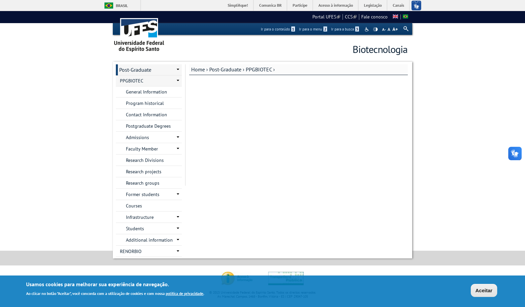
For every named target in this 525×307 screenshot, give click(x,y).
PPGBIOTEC (259, 69)
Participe (300, 5)
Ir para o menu (313, 29)
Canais (398, 5)
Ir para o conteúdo (278, 29)
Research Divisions (145, 160)
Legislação (373, 5)
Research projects (143, 172)
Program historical (145, 103)
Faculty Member (142, 149)
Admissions (137, 137)
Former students (142, 194)
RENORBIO (131, 251)
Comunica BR (270, 5)
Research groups (142, 183)
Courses (134, 206)
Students (135, 229)
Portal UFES (326, 17)
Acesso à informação (335, 5)
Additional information (149, 240)
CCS (351, 17)
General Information (146, 92)
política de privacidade (184, 294)
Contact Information (146, 115)
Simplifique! (238, 5)
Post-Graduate (225, 69)
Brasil (122, 5)
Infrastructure (140, 217)
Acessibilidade (367, 29)
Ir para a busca (345, 29)
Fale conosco (374, 17)
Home (198, 69)
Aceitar (484, 291)
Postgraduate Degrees (148, 126)
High (375, 29)
